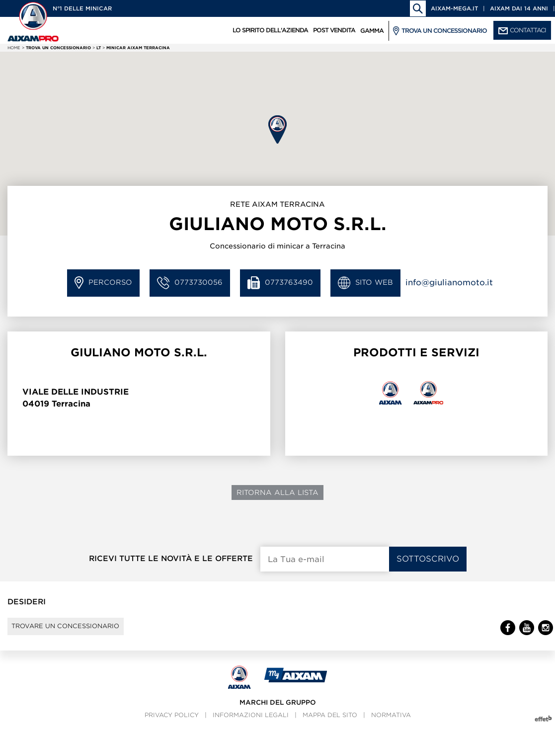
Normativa (391, 724)
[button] (277, 129)
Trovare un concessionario (80, 630)
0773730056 (190, 283)
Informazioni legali (251, 724)
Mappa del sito (330, 724)
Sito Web (365, 283)
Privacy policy (172, 724)
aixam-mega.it (454, 8)
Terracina (71, 404)
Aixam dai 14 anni (519, 8)
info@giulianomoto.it (449, 282)
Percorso (103, 283)
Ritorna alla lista (277, 492)
